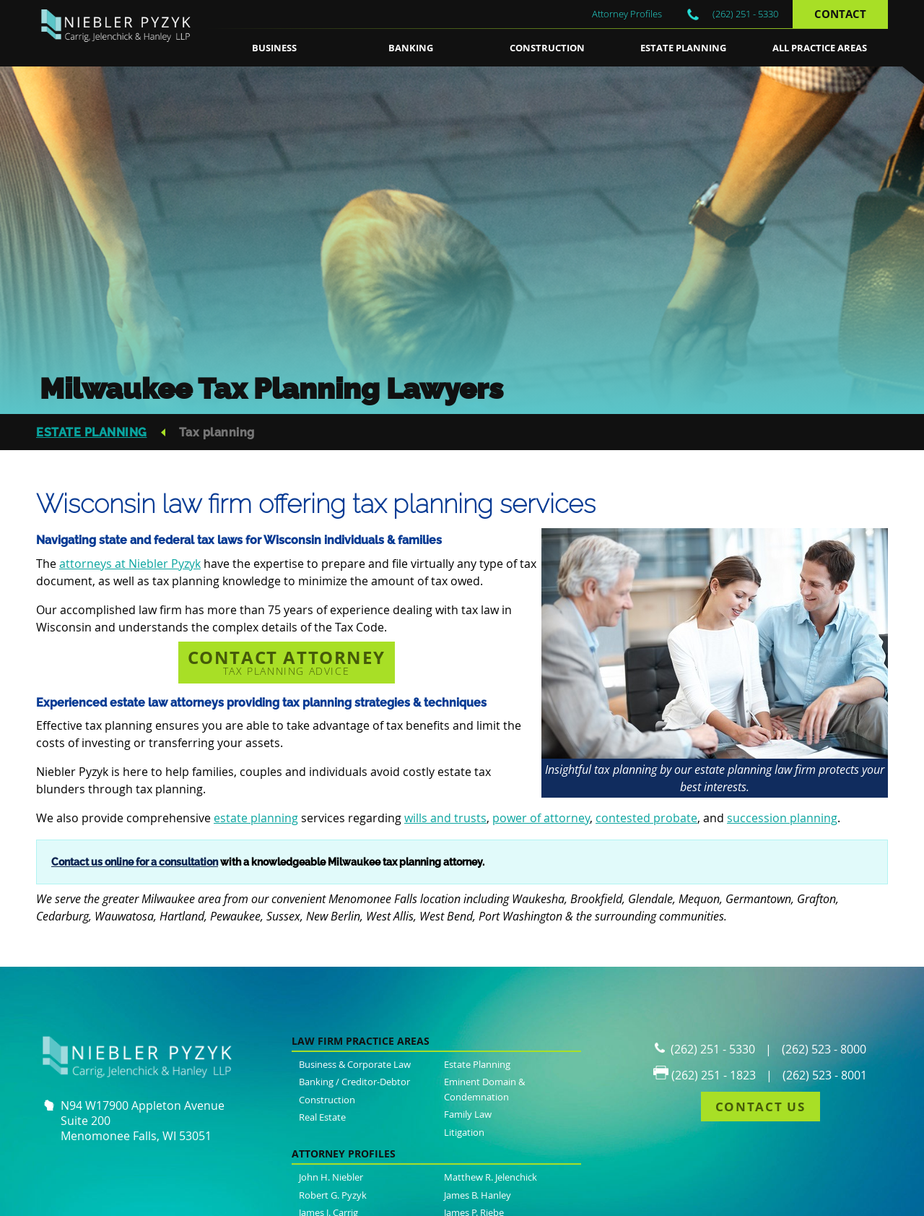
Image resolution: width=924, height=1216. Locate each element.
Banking (410, 47)
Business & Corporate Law (355, 1064)
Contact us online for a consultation (134, 861)
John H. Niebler (331, 1176)
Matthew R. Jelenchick (490, 1176)
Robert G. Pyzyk (333, 1195)
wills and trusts (445, 818)
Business (274, 47)
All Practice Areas (819, 47)
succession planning (782, 818)
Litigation (464, 1132)
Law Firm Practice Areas (361, 1041)
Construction (547, 47)
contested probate (646, 818)
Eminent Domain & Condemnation (484, 1089)
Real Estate (322, 1117)
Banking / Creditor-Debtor (354, 1081)
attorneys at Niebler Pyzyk (130, 564)
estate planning (256, 818)
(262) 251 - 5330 (745, 13)
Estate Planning (683, 47)
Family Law (468, 1114)
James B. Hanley (477, 1195)
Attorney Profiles (627, 13)
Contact (840, 14)
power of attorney (541, 818)
